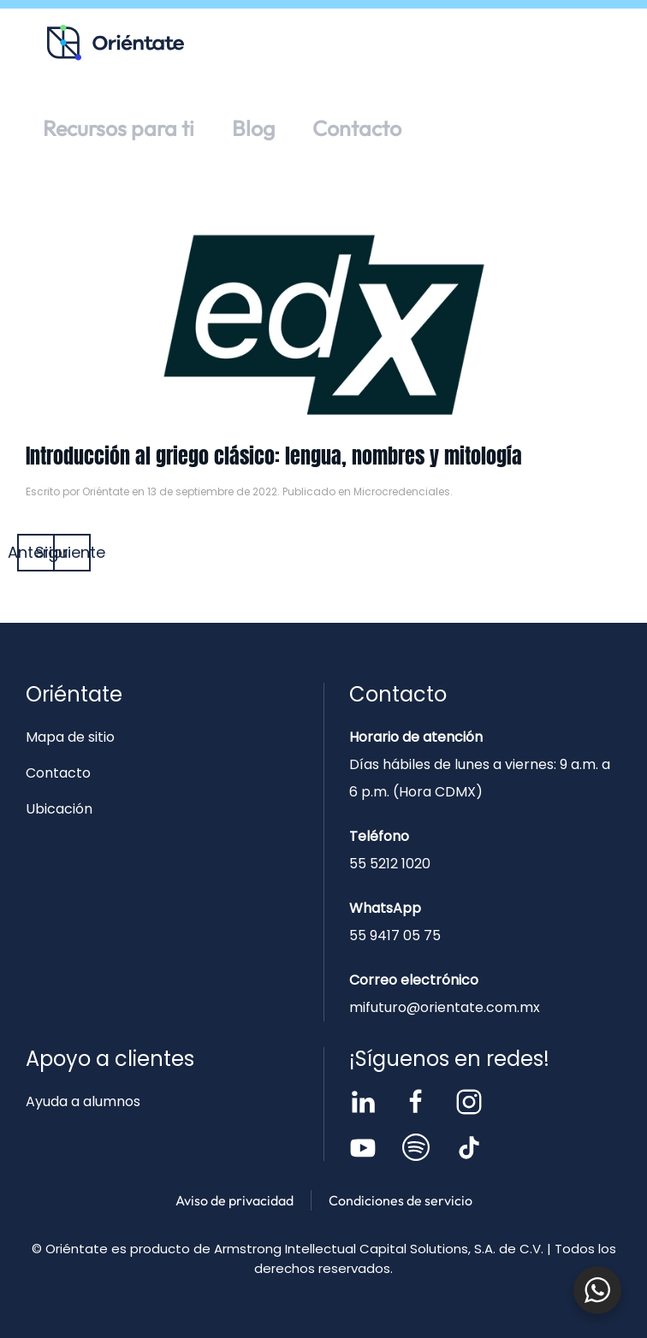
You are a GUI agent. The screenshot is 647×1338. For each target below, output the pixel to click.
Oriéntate (105, 491)
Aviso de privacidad (234, 1200)
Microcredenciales (401, 491)
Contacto (356, 128)
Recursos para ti (118, 128)
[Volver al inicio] (115, 43)
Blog (253, 128)
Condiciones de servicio (400, 1200)
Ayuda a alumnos (83, 1101)
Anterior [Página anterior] (36, 552)
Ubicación (59, 809)
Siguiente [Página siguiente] (72, 552)
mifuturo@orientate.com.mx (444, 1007)
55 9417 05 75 (395, 935)
